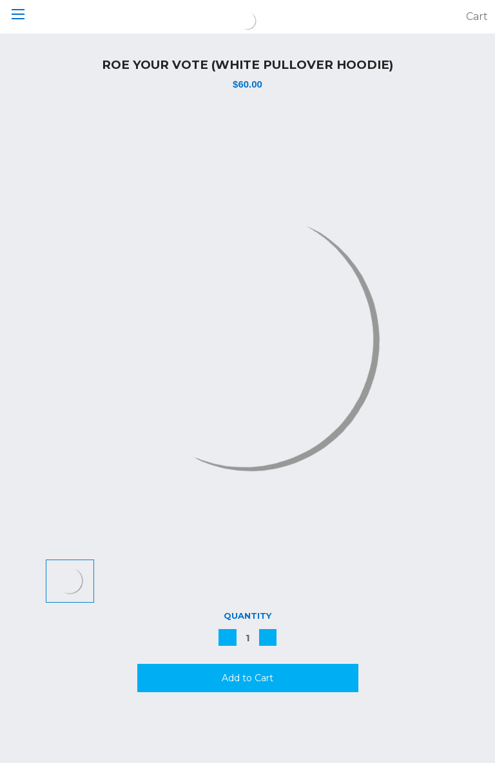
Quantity (247, 615)
